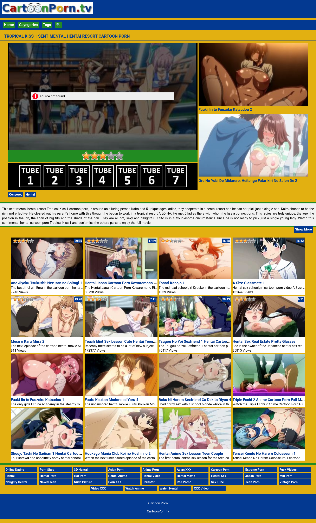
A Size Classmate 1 (249, 283)
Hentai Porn (48, 476)
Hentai (30, 194)
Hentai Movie (186, 476)
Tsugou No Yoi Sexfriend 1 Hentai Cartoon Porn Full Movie (207, 341)
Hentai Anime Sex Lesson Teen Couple (191, 453)
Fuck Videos (288, 470)
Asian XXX (184, 470)
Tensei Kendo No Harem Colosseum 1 (264, 453)
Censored (15, 194)
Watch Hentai (169, 488)
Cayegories (28, 25)
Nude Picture (83, 482)
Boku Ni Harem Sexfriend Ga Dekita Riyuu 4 (195, 400)
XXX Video (201, 488)
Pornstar (149, 482)
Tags (47, 25)
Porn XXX (115, 482)
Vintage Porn (288, 482)
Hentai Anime (117, 476)
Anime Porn (151, 470)
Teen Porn (252, 482)
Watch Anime (134, 488)
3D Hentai (81, 470)
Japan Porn (253, 476)
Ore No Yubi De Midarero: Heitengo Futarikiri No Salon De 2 (248, 180)
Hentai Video (152, 476)
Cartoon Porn (220, 470)
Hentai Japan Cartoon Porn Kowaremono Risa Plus (127, 283)
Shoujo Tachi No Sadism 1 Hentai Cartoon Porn (50, 453)
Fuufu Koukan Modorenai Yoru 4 (111, 400)
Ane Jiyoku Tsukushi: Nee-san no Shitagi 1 (46, 283)
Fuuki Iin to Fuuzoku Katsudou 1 (37, 400)
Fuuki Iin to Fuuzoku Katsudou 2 (225, 109)
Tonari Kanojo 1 (172, 283)
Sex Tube (217, 482)
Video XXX (98, 488)
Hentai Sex (218, 476)
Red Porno (184, 482)
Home (9, 25)
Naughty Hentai (16, 482)
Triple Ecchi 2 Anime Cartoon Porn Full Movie (270, 400)
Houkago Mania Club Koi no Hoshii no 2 (117, 453)
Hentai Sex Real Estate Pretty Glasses (264, 341)
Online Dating (15, 470)
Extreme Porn (254, 470)
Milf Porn (285, 476)
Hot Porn (80, 476)
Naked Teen (48, 482)
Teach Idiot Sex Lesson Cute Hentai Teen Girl (122, 341)
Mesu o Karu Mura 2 (27, 341)
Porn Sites (47, 470)
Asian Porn (116, 470)
